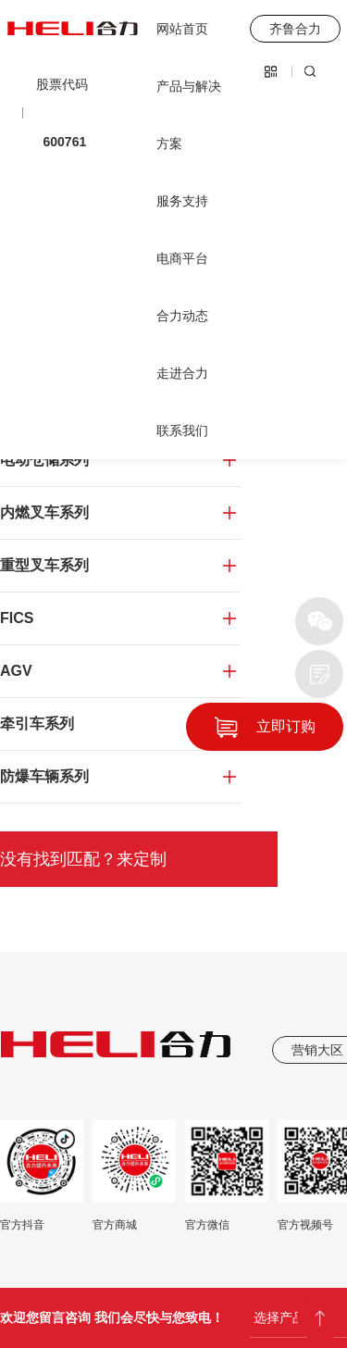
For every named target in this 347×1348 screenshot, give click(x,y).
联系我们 (182, 430)
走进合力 (182, 373)
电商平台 (182, 258)
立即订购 (286, 726)
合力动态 (182, 315)
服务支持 (182, 200)
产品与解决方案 (188, 115)
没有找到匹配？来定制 (83, 859)
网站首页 (182, 28)
